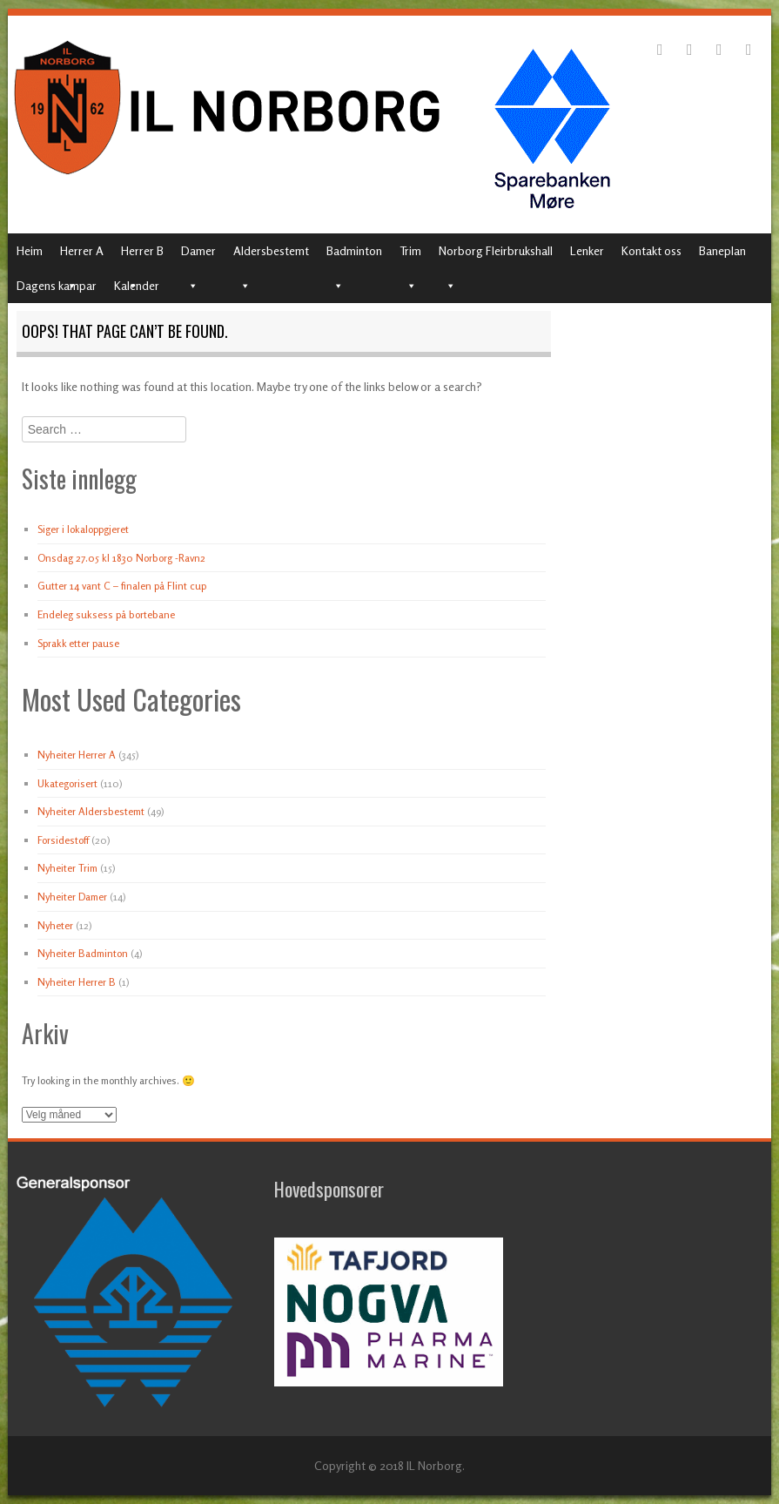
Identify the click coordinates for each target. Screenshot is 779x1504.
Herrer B (142, 250)
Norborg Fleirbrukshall (496, 250)
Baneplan (722, 250)
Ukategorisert (67, 783)
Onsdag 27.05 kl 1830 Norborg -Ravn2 (121, 557)
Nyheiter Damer (72, 896)
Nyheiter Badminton (82, 953)
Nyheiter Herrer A (76, 754)
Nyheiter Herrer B (76, 981)
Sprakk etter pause (78, 643)
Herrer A (82, 250)
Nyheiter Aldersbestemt (90, 811)
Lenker (587, 250)
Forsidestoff (63, 839)
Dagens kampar (57, 285)
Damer (198, 250)
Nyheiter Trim (67, 867)
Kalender (136, 285)
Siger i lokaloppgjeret (83, 529)
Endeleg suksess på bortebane (106, 614)
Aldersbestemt (271, 250)
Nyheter (55, 925)
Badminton (354, 250)
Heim (30, 250)
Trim (410, 250)
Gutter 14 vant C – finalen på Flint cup (121, 585)
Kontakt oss (651, 250)
